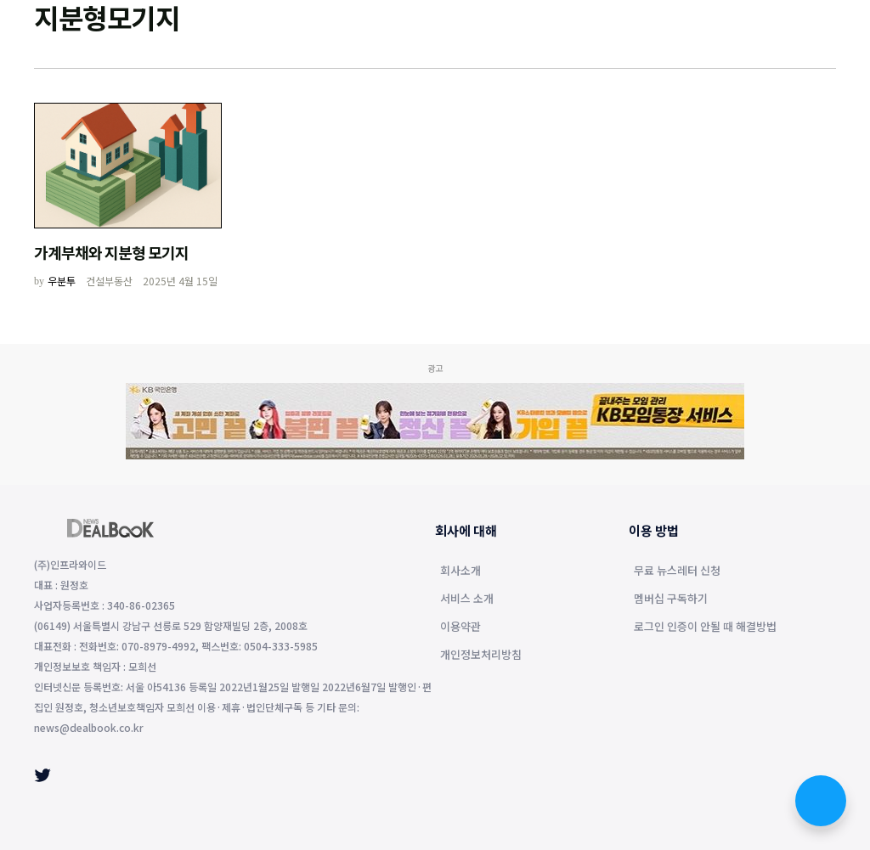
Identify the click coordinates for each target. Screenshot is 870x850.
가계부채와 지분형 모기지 (111, 252)
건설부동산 (109, 280)
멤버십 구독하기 (671, 599)
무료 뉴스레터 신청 (677, 571)
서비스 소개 (467, 599)
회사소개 (460, 571)
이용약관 (460, 627)
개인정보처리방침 (481, 655)
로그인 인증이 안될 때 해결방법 (705, 627)
